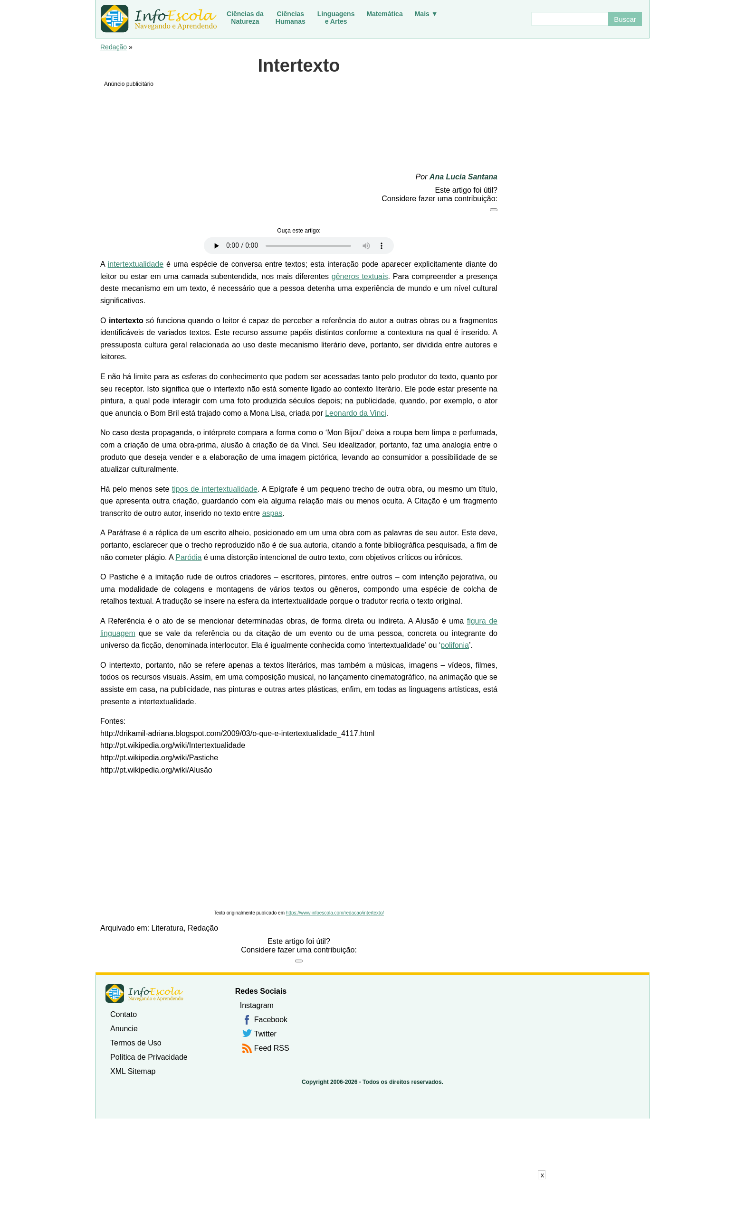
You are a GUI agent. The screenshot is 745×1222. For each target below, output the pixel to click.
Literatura (168, 928)
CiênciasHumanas (291, 17)
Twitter (265, 1034)
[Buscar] (569, 19)
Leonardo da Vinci (355, 413)
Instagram (257, 1005)
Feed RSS (271, 1048)
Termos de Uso (136, 1043)
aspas (272, 513)
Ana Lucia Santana (463, 177)
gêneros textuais (360, 276)
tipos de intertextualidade (215, 489)
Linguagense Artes (336, 17)
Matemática (384, 14)
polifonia (454, 645)
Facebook (270, 1020)
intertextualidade (135, 264)
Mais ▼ (426, 14)
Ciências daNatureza (245, 17)
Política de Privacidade (149, 1057)
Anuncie (124, 1029)
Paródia (188, 557)
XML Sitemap (132, 1071)
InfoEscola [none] (144, 993)
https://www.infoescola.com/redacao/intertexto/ (335, 912)
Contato (123, 1014)
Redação (113, 47)
